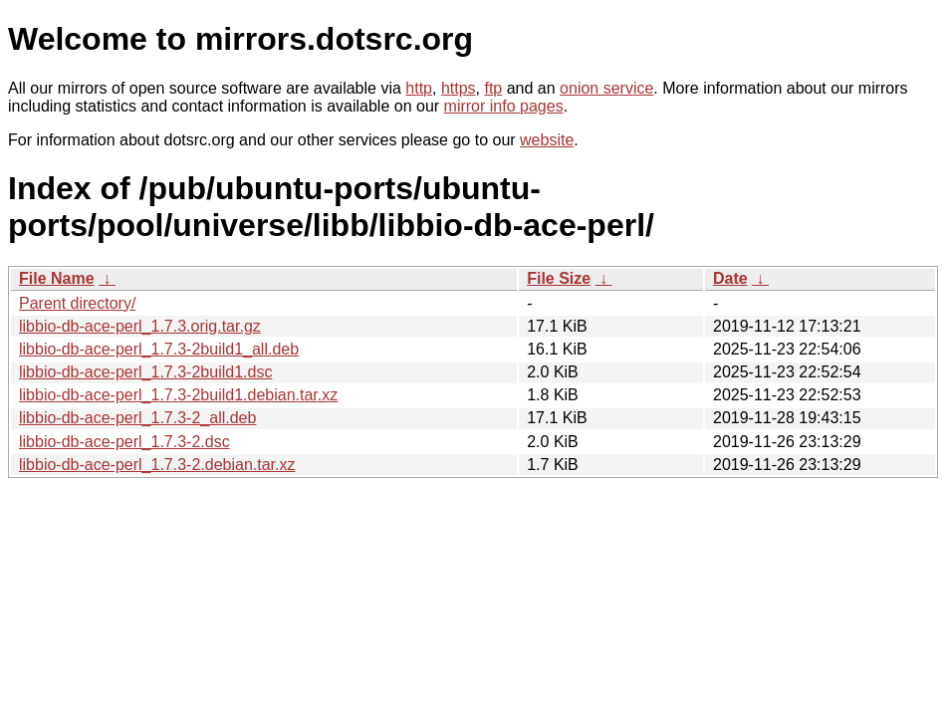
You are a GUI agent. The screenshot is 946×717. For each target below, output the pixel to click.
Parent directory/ (77, 303)
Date (730, 278)
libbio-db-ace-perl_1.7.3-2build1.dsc (145, 371)
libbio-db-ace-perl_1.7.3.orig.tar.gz (140, 326)
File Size (559, 278)
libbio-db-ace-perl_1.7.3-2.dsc (124, 441)
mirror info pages (504, 106)
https (458, 88)
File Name (57, 278)
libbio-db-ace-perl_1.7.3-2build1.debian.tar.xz (178, 394)
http (418, 88)
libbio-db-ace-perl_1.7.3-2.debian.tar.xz (157, 464)
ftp (493, 88)
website (547, 139)
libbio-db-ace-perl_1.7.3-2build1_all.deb (159, 349)
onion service (606, 88)
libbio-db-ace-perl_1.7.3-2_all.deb (137, 417)
